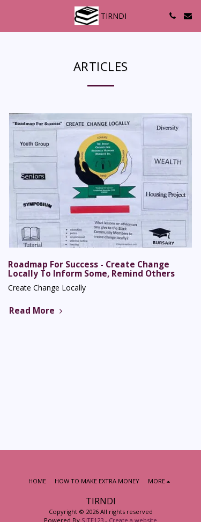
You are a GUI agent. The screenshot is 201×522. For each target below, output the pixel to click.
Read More (37, 310)
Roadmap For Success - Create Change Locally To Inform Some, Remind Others (91, 269)
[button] (12, 15)
